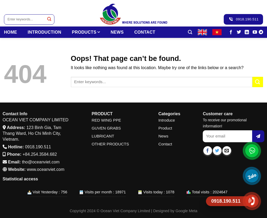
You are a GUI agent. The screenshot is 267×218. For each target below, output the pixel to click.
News (117, 32)
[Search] (190, 32)
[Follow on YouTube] (255, 32)
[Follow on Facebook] (231, 32)
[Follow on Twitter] (239, 32)
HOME (10, 32)
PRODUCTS (86, 32)
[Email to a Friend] (226, 150)
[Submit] (49, 19)
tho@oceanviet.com (41, 162)
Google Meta (186, 211)
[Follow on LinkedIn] (247, 32)
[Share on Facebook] (207, 150)
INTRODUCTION (44, 32)
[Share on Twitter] (217, 150)
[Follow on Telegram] (261, 32)
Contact (144, 32)
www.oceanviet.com (45, 169)
